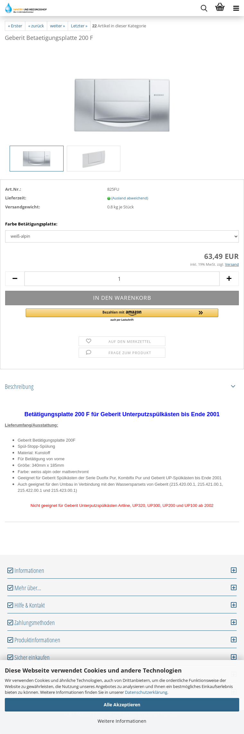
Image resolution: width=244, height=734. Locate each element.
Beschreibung (19, 386)
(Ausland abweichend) (129, 198)
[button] (122, 315)
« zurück (36, 26)
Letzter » (79, 26)
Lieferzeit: (15, 198)
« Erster (15, 26)
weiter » (57, 26)
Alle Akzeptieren (122, 705)
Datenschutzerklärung (146, 692)
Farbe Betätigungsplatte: (31, 224)
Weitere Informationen (122, 721)
